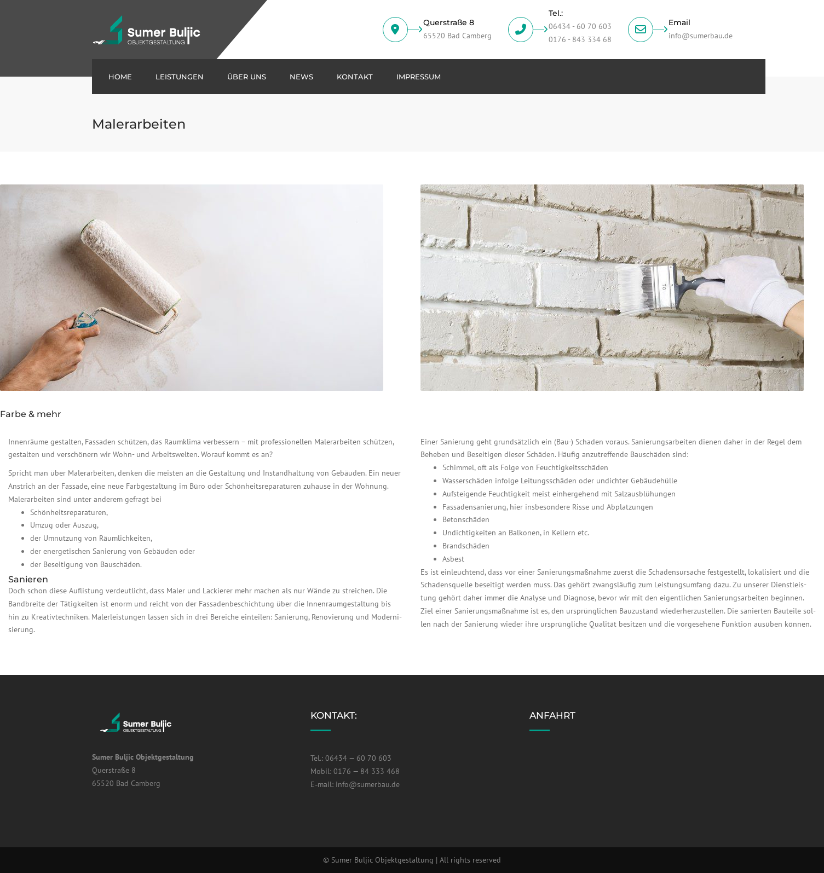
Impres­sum (418, 76)
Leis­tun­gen (179, 76)
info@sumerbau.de (368, 784)
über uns (246, 76)
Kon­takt (355, 76)
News (301, 76)
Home (120, 76)
